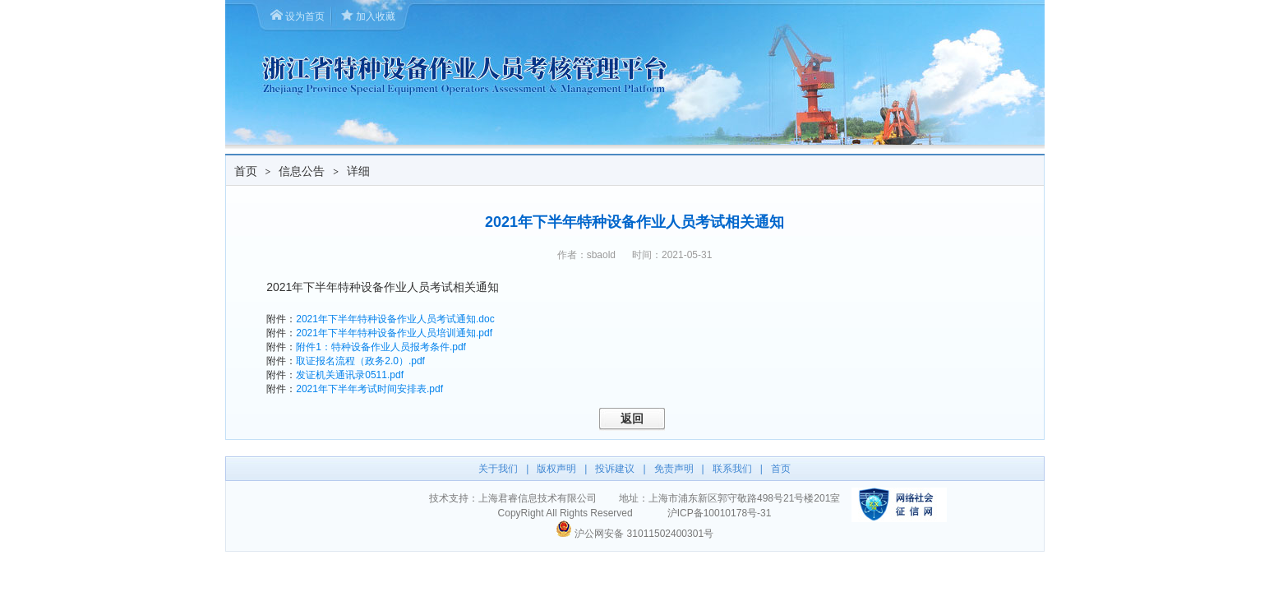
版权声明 (556, 468)
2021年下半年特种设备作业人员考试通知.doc (395, 319)
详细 (358, 171)
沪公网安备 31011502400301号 (644, 533)
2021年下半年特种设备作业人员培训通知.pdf (394, 333)
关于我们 (498, 468)
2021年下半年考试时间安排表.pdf (369, 389)
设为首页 (305, 16)
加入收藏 (375, 16)
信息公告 (302, 171)
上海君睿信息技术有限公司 (537, 498)
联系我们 (732, 468)
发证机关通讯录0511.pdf (350, 375)
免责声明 (674, 468)
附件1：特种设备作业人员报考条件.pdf (381, 347)
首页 (245, 171)
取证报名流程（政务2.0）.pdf (360, 361)
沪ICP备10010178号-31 (719, 513)
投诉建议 (614, 468)
